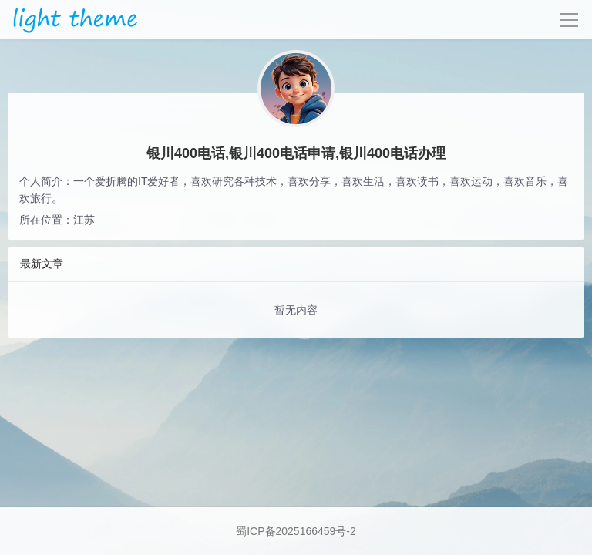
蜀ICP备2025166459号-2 (296, 531)
